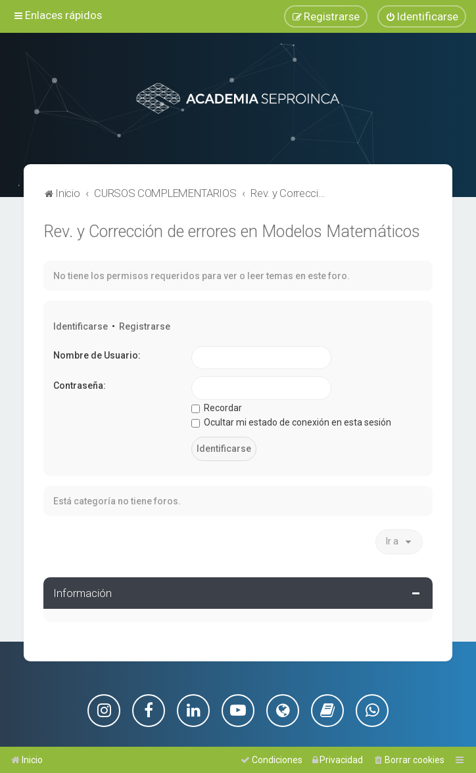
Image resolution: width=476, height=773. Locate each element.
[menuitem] (421, 16)
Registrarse (144, 325)
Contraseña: (79, 385)
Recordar (216, 407)
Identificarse (80, 325)
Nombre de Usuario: (97, 354)
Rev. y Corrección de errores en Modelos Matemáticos (231, 230)
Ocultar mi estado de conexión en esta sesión (291, 422)
